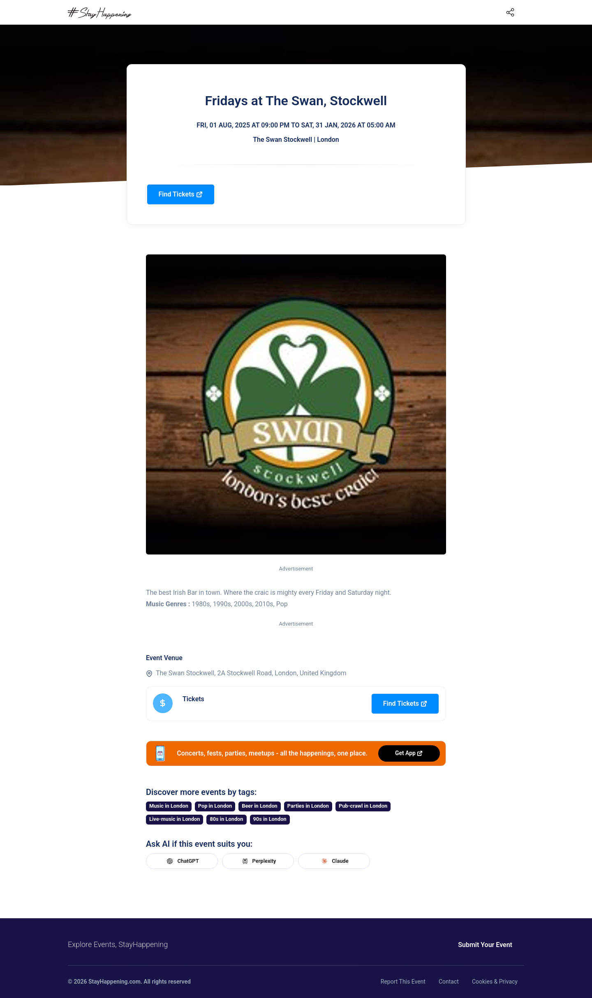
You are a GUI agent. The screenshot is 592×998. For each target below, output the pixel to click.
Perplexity (258, 861)
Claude (333, 861)
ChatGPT (182, 861)
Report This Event (403, 981)
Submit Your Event (485, 945)
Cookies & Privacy (495, 981)
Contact (449, 981)
